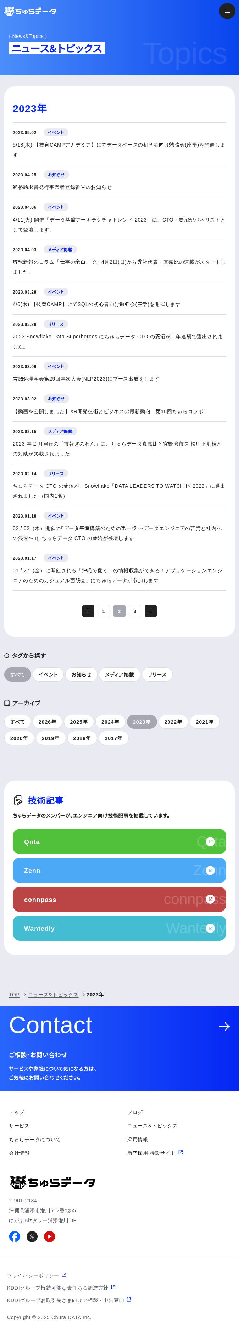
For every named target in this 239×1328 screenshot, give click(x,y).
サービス (19, 1125)
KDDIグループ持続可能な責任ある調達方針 (58, 1287)
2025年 (79, 721)
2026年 (48, 721)
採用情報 (137, 1139)
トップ (16, 1111)
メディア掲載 (119, 674)
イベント (48, 674)
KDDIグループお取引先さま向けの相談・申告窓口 (65, 1300)
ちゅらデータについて (35, 1139)
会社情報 (19, 1152)
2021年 (205, 721)
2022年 (174, 721)
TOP (14, 994)
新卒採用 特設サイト (151, 1152)
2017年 (114, 738)
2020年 (19, 738)
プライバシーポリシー (33, 1275)
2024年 (110, 721)
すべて (17, 674)
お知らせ (81, 674)
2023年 (142, 721)
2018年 (82, 738)
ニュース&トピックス (53, 994)
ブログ (135, 1111)
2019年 (51, 738)
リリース (157, 674)
